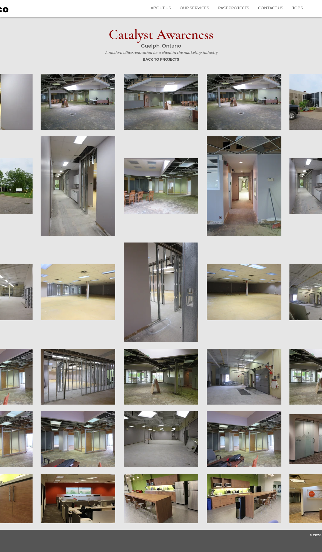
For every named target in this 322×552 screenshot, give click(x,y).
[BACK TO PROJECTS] (161, 60)
